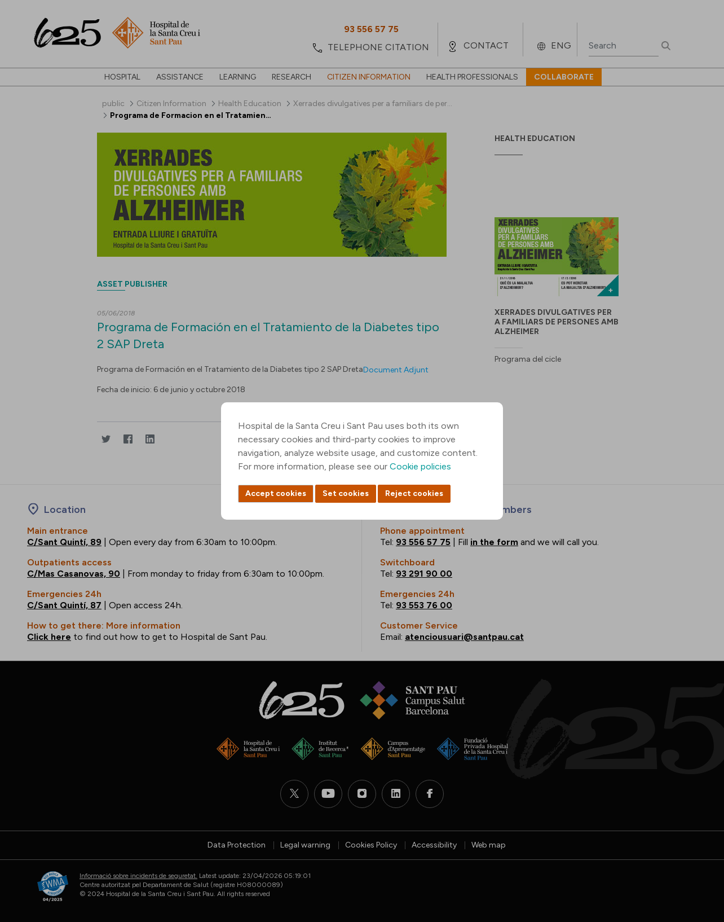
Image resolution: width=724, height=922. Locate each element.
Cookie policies (420, 466)
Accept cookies (275, 493)
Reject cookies (414, 493)
